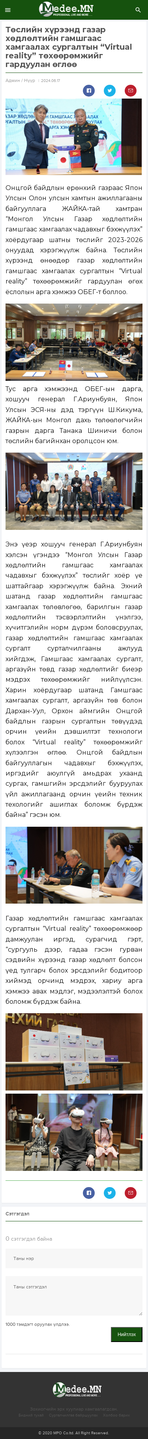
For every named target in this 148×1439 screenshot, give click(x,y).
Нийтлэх (127, 1334)
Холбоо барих (116, 1415)
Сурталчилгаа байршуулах (73, 1415)
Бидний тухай (31, 1415)
